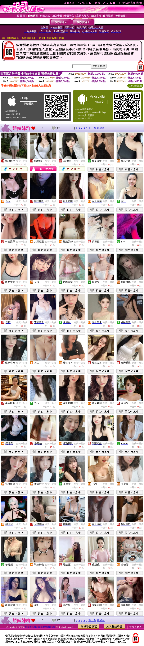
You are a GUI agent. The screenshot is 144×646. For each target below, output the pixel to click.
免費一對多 (22, 161)
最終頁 (101, 128)
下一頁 (92, 128)
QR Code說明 (135, 85)
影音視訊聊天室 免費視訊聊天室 (40, 627)
